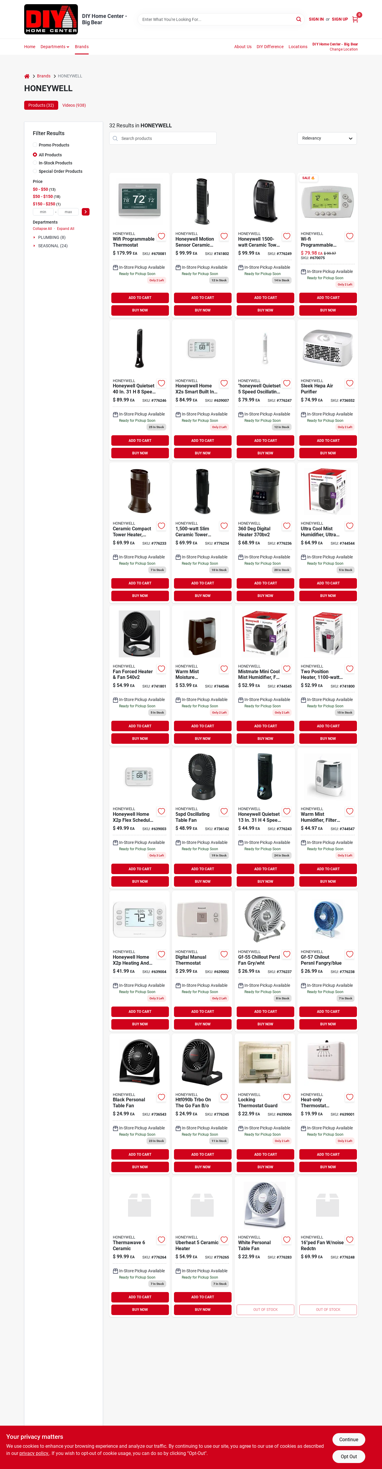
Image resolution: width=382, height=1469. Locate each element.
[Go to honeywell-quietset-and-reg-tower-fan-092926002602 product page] (265, 390)
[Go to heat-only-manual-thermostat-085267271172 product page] (327, 1104)
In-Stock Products (55, 162)
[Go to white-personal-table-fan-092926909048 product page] (265, 1246)
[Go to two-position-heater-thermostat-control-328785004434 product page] (327, 675)
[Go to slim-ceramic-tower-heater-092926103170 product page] (202, 532)
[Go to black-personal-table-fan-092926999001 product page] (139, 1104)
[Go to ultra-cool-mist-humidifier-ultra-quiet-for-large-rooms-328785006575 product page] (327, 532)
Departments (53, 46)
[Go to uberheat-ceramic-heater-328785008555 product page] (202, 1246)
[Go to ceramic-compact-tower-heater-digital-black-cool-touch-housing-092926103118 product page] (139, 532)
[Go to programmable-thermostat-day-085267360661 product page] (139, 961)
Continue (348, 1439)
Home (30, 46)
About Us (243, 46)
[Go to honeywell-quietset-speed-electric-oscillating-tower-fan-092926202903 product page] (139, 390)
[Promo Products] (35, 145)
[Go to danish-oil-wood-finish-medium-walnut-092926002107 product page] (265, 818)
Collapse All (42, 229)
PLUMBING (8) (52, 237)
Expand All (65, 229)
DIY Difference (270, 46)
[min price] (43, 212)
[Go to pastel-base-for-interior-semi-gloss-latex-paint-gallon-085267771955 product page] (327, 245)
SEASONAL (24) (53, 245)
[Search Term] (221, 19)
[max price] (68, 212)
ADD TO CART (140, 298)
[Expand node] (35, 237)
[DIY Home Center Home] (51, 19)
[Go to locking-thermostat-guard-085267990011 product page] (265, 1104)
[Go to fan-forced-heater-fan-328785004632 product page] (139, 675)
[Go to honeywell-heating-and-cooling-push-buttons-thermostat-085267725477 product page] (202, 961)
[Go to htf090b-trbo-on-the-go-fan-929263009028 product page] (202, 1104)
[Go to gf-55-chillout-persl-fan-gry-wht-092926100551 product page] (265, 961)
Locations (298, 46)
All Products (50, 154)
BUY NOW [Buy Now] (140, 310)
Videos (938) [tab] (74, 105)
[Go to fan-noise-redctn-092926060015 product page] (327, 1246)
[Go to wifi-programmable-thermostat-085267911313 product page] (139, 245)
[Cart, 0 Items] (355, 19)
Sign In (316, 19)
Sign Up (340, 19)
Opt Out (349, 1456)
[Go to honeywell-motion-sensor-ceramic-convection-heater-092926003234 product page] (202, 245)
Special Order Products (60, 171)
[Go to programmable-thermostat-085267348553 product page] (139, 818)
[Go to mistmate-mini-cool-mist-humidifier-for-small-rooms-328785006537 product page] (265, 675)
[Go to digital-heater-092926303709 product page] (265, 532)
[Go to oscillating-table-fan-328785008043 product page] (202, 818)
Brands (82, 46)
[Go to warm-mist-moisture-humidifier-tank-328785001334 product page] (202, 675)
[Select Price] (86, 212)
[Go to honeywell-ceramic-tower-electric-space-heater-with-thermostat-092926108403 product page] (265, 245)
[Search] (299, 19)
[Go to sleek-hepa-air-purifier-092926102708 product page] (327, 390)
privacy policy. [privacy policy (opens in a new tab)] (34, 1453)
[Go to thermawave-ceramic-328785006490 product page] (139, 1246)
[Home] (27, 76)
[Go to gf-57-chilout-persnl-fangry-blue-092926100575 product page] (327, 961)
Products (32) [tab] (41, 105)
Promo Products (54, 144)
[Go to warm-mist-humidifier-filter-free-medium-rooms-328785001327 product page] (327, 818)
